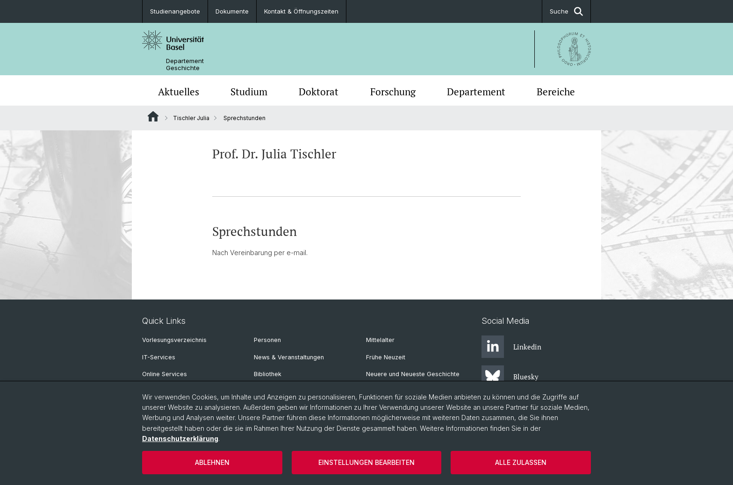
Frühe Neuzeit (385, 357)
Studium (248, 91)
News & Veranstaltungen (289, 357)
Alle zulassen (520, 462)
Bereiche (556, 91)
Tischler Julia (191, 117)
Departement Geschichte (185, 64)
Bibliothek (267, 374)
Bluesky (510, 376)
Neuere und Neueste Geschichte (413, 374)
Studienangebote (175, 11)
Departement (476, 91)
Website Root (153, 116)
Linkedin (511, 346)
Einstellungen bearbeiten (366, 462)
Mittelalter (380, 339)
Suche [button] (566, 11)
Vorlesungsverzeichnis (174, 339)
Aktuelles (178, 91)
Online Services (164, 374)
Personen (267, 339)
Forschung (393, 91)
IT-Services (158, 357)
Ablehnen (212, 462)
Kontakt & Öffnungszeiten (301, 11)
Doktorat (318, 91)
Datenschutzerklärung (180, 438)
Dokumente (232, 11)
